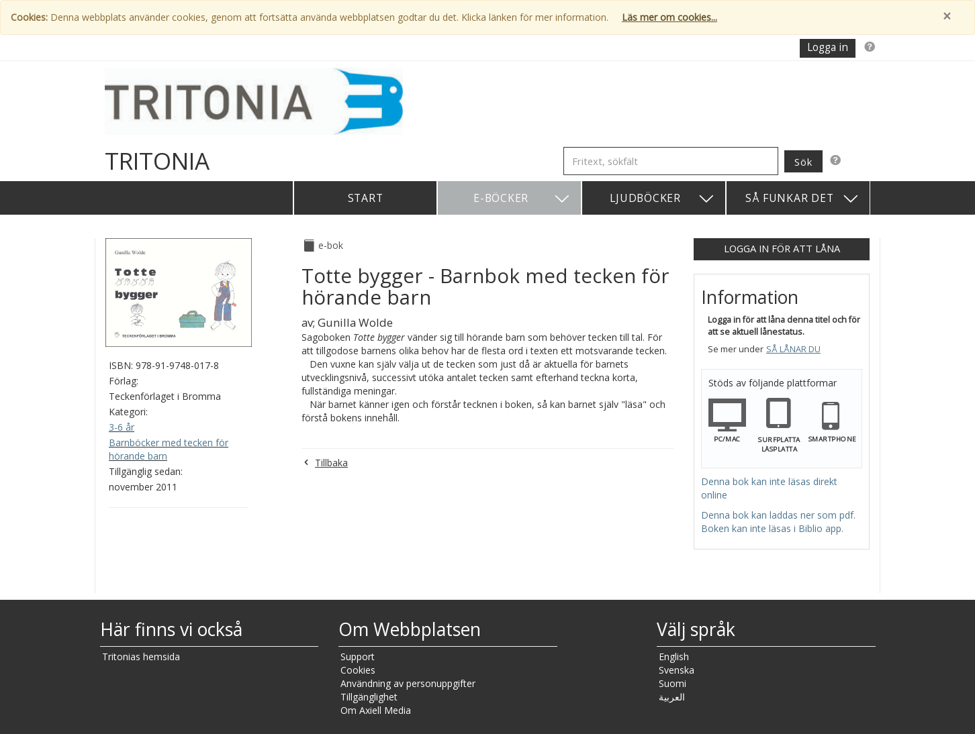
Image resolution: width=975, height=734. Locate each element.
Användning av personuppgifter (407, 683)
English (674, 656)
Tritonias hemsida (141, 656)
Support (357, 656)
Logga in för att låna (782, 248)
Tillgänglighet (369, 696)
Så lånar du (793, 349)
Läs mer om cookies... (669, 17)
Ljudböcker (662, 199)
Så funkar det (802, 199)
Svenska (676, 670)
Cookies (357, 670)
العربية (672, 696)
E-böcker (522, 199)
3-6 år (121, 427)
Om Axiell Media (375, 710)
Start (365, 198)
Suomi (672, 683)
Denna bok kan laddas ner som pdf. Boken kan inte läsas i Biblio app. (778, 522)
